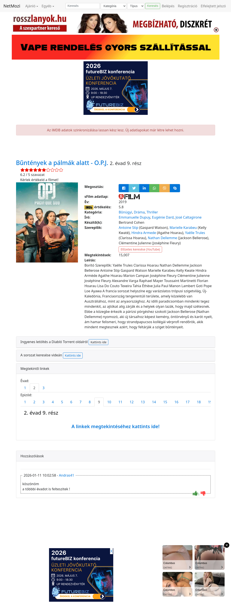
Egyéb (46, 6)
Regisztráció (187, 6)
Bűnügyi (125, 212)
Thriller (152, 212)
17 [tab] (187, 402)
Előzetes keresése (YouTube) (140, 249)
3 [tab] (44, 388)
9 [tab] (99, 402)
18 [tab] (199, 402)
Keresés (152, 6)
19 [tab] (210, 402)
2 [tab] (34, 388)
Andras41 (66, 475)
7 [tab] (80, 402)
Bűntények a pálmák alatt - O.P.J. (63, 163)
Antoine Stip (128, 227)
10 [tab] (109, 402)
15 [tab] (165, 402)
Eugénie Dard (163, 217)
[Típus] (135, 6)
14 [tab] (154, 402)
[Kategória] (113, 6)
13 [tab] (143, 402)
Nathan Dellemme (162, 238)
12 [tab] (132, 402)
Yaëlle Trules (195, 232)
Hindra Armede (143, 232)
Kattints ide (98, 342)
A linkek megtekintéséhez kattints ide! (115, 426)
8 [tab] (90, 402)
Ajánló (30, 6)
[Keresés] (83, 6)
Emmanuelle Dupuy (134, 217)
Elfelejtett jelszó (213, 6)
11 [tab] (120, 402)
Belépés (168, 6)
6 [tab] (71, 402)
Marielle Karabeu (183, 227)
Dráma (139, 212)
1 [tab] (25, 388)
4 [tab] (53, 402)
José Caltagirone (189, 217)
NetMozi (11, 6)
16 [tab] (176, 402)
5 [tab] (62, 402)
